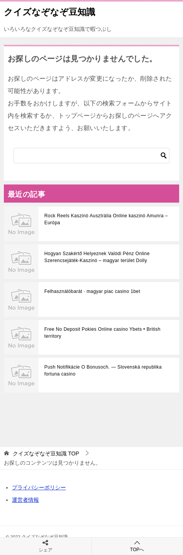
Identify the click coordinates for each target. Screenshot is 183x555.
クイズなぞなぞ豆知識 (49, 11)
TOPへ (137, 546)
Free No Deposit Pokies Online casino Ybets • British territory (102, 333)
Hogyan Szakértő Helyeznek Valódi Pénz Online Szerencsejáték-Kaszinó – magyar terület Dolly (97, 257)
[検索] (91, 155)
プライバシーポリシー (39, 487)
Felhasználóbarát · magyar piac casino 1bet (92, 291)
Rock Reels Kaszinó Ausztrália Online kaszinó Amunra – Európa (106, 219)
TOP (46, 453)
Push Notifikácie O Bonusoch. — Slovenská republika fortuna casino (103, 370)
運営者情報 (25, 500)
